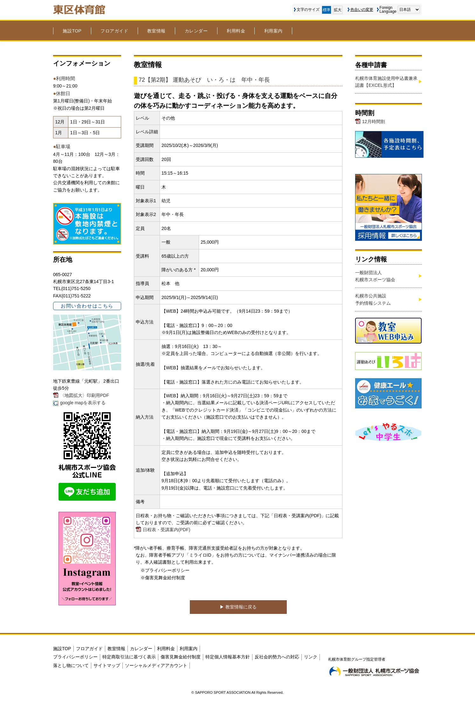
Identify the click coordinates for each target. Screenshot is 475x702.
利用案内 (273, 30)
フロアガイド (114, 30)
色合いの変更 (361, 9)
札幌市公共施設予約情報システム (373, 299)
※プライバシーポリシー (165, 570)
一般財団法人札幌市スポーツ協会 (375, 276)
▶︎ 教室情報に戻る (238, 606)
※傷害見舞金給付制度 (163, 577)
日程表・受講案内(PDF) (166, 529)
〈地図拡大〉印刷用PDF (84, 395)
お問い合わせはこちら (87, 306)
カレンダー (196, 30)
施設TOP (72, 30)
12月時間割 (373, 121)
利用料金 (236, 30)
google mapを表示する (83, 402)
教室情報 (156, 30)
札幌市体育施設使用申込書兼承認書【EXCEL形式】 (386, 82)
